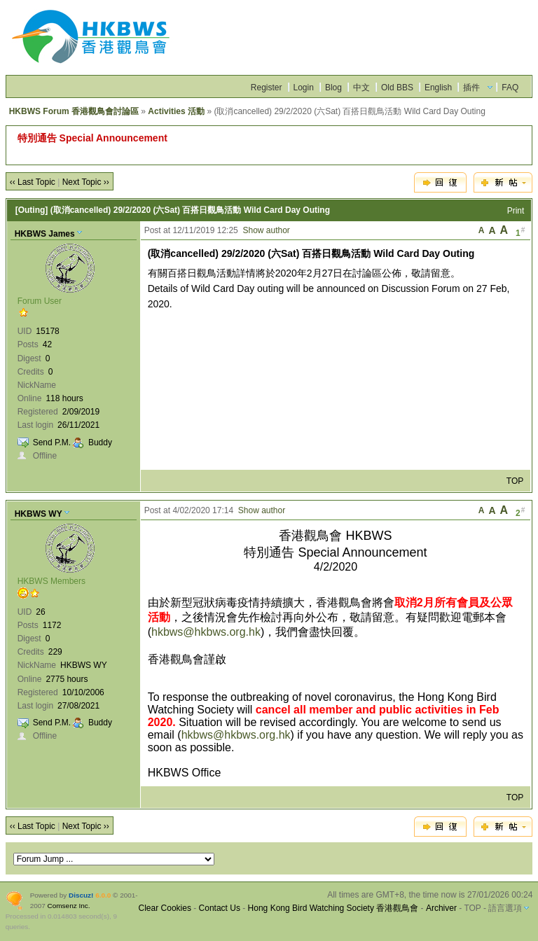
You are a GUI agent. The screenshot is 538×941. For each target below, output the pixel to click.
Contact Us (219, 908)
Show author (265, 230)
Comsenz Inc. (69, 905)
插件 (471, 87)
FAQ (510, 87)
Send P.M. (52, 442)
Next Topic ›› (85, 182)
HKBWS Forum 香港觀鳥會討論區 (74, 111)
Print (516, 211)
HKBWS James (45, 234)
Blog (333, 87)
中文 (361, 87)
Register (266, 87)
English (438, 87)
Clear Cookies (165, 908)
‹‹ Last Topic (32, 182)
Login (304, 87)
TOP (514, 481)
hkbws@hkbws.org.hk (206, 632)
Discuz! (81, 895)
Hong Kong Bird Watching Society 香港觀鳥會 (333, 908)
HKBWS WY (38, 514)
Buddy (100, 442)
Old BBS (397, 87)
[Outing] (31, 210)
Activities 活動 (176, 111)
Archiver (441, 908)
